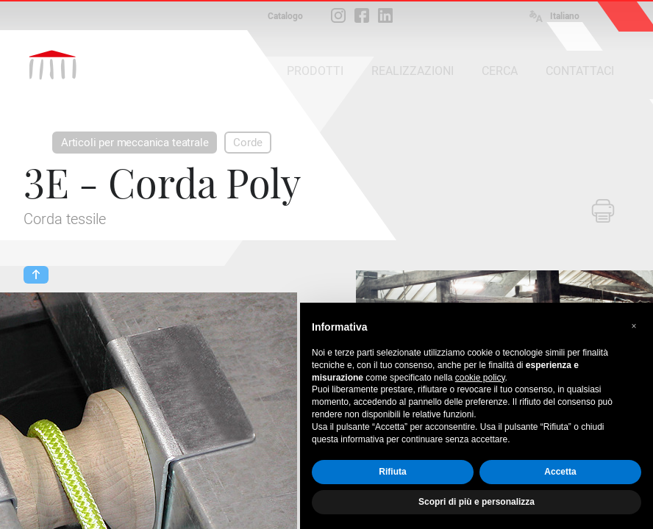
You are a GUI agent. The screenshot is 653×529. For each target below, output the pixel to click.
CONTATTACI (580, 71)
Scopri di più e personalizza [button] (476, 502)
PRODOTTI (315, 71)
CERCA (500, 71)
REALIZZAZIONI (412, 71)
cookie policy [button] (480, 378)
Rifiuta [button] (392, 472)
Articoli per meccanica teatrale (134, 142)
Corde (247, 142)
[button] (634, 326)
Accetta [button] (560, 472)
